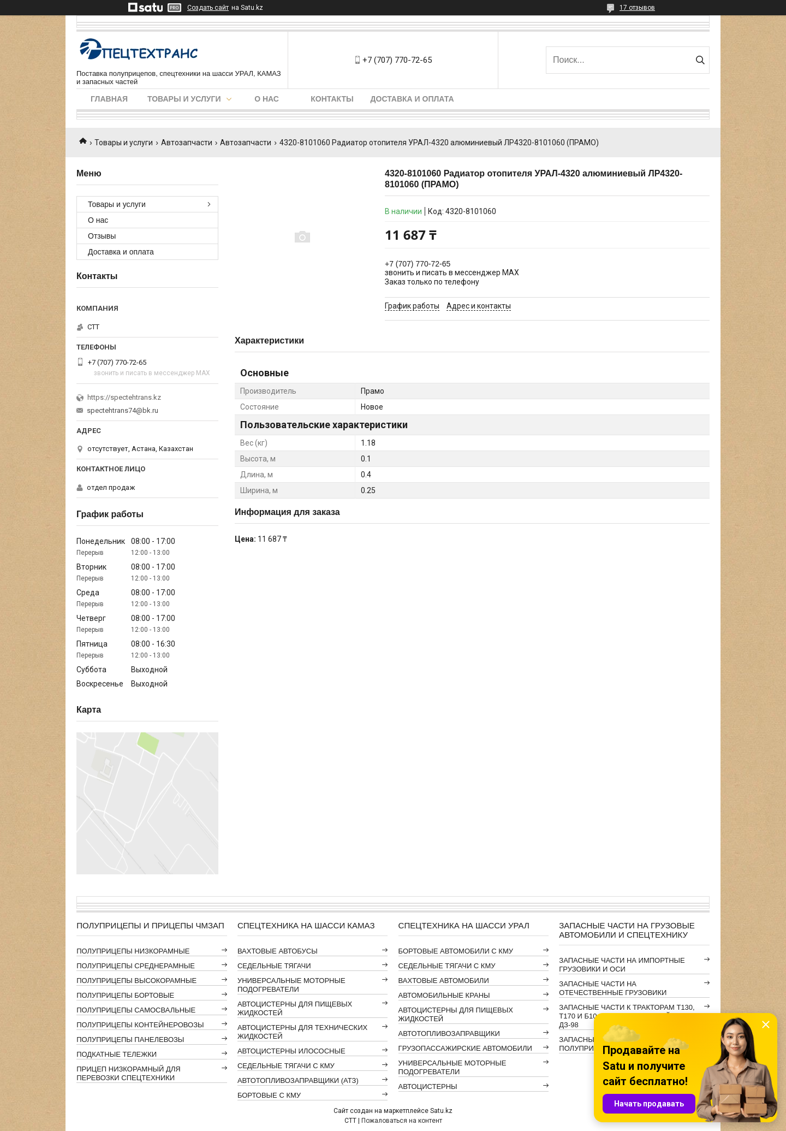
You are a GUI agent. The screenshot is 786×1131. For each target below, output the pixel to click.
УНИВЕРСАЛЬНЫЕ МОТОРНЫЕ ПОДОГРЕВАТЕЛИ (291, 984)
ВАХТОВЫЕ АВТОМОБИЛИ (443, 980)
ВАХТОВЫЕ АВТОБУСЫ (277, 951)
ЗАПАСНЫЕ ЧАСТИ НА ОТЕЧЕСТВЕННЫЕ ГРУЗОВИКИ (612, 988)
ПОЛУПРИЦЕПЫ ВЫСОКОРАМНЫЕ (136, 980)
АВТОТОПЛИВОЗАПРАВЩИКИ (449, 1033)
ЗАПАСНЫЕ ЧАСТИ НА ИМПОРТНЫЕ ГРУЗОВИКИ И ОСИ (621, 964)
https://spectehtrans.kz (124, 397)
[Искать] (700, 60)
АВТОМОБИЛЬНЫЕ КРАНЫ (444, 995)
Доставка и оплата (412, 98)
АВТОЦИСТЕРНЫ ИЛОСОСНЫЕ (291, 1051)
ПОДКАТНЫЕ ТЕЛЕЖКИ (116, 1054)
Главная (109, 98)
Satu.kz (441, 1111)
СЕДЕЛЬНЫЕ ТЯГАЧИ (274, 966)
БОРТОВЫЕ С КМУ (269, 1095)
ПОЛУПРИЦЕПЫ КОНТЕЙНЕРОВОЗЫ (140, 1025)
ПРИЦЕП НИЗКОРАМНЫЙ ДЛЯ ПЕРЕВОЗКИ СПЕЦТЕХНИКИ (128, 1073)
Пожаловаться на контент (401, 1120)
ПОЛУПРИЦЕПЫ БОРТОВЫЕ (125, 995)
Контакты (332, 98)
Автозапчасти (186, 142)
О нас (266, 98)
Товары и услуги (184, 98)
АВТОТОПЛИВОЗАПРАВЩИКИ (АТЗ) (298, 1080)
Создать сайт (208, 7)
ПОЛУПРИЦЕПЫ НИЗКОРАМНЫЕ (132, 951)
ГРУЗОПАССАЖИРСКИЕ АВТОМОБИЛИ (465, 1048)
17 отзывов (637, 7)
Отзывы (102, 236)
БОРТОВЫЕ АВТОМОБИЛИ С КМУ (455, 951)
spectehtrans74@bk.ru (122, 410)
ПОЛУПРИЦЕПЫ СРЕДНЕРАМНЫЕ (135, 966)
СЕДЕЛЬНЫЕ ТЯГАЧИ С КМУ (286, 1066)
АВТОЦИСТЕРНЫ (427, 1086)
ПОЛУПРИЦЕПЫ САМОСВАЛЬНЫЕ (135, 1010)
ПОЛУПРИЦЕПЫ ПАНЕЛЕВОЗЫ (130, 1039)
